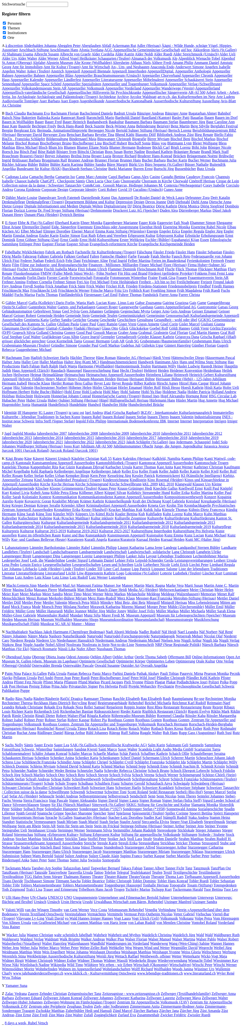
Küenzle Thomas (175, 510)
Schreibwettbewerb (86, 779)
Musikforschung (206, 619)
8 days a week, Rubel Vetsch (26, 1023)
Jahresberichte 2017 (141, 438)
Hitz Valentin (23, 387)
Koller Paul (222, 493)
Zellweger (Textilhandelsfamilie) (186, 994)
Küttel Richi (104, 514)
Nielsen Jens (170, 640)
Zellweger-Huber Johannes (22, 1002)
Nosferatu (73, 645)
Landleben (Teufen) (17, 552)
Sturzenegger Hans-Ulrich (51, 852)
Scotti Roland (137, 792)
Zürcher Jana (169, 1011)
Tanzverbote (57, 872)
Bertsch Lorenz (179, 130)
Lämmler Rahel (78, 548)
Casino (155, 177)
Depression (124, 202)
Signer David (108, 800)
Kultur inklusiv (102, 518)
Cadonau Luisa (16, 177)
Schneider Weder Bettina (57, 771)
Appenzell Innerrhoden (129, 71)
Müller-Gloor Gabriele (19, 615)
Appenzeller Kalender (27, 80)
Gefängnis (112, 311)
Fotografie (101, 278)
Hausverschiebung (97, 370)
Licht (138, 565)
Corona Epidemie (27, 190)
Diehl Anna (199, 202)
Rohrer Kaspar (78, 720)
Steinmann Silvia (99, 830)
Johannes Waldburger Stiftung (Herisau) (32, 446)
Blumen (70, 147)
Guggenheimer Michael (34, 350)
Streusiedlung (148, 843)
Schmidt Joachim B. (184, 766)
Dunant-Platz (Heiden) (41, 215)
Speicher (99, 813)
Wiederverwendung (172, 960)
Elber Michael (31, 231)
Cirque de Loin (227, 181)
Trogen (119, 889)
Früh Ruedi (211, 290)
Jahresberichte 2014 (48, 438)
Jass (172, 442)
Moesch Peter (52, 607)
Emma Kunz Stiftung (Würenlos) (120, 231)
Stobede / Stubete (211, 834)
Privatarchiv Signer (83, 686)
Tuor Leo (231, 889)
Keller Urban (55, 476)
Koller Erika (180, 493)
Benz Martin (180, 126)
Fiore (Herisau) (174, 265)
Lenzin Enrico (31, 565)
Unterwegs (206, 897)
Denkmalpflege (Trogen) (45, 202)
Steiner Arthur (174, 826)
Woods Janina (182, 969)
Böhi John (199, 147)
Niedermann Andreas (111, 640)
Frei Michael (99, 282)
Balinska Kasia (48, 118)
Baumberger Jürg (192, 122)
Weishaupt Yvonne (166, 952)
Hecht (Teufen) (131, 370)
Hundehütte (78, 405)
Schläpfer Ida (175, 762)
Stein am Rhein (29, 826)
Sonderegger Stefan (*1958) (144, 809)
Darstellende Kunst (95, 198)
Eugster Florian (53, 244)
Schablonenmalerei (16, 754)
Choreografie (131, 181)
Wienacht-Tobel (200, 960)
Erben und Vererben (112, 235)
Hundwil (94, 405)
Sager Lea (61, 745)
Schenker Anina (62, 758)
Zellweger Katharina (129, 998)
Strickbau (167, 843)
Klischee (42, 488)
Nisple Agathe (33, 645)
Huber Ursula (36, 400)
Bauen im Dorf (226, 118)
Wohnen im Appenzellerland (80, 969)
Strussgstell (210, 843)
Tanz (188, 868)
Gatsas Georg (228, 307)
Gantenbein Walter (42, 307)
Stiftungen (189, 834)
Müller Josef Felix (141, 611)
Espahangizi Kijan (185, 240)
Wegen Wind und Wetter (151, 948)
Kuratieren (75, 539)
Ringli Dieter (45, 716)
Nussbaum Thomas (110, 649)
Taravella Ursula (80, 872)
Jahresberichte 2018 (172, 438)
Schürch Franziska (185, 779)
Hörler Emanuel (130, 387)
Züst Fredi (40, 1015)
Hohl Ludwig (92, 392)
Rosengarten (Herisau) (19, 728)
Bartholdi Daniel (127, 118)
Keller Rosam (12, 476)
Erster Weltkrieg (132, 240)
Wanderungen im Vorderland (127, 943)
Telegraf (123, 872)
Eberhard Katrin (67, 223)
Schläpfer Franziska (149, 762)
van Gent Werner (76, 910)
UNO (68, 897)
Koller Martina (202, 493)
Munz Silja (92, 615)
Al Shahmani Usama (17, 54)
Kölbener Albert (91, 493)
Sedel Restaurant (162, 792)
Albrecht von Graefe (75, 54)
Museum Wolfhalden (56, 619)
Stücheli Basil (50, 847)
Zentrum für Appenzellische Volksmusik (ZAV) (153, 1002)
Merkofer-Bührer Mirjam (68, 598)
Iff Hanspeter (28, 413)
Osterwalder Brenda (47, 665)
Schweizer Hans (102, 788)
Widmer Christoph (39, 960)
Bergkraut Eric (25, 130)
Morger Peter (157, 607)
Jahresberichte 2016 (110, 438)
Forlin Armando (14, 278)
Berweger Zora (54, 135)
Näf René (225, 632)
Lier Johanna (12, 569)
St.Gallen (65, 817)
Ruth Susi (224, 733)
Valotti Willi (14, 910)
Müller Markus (167, 611)
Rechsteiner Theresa (17, 703)
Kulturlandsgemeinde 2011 (110, 522)
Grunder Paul (88, 345)
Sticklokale (185, 830)
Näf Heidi (169, 632)
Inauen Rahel (91, 417)
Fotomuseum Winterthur (128, 278)
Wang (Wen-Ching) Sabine (189, 943)
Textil (167, 872)
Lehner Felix (124, 560)
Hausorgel (74, 370)
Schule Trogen (66, 783)
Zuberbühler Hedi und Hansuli (88, 1011)
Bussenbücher (185, 169)
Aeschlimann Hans (64, 50)
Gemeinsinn (156, 315)
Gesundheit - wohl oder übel (175, 320)
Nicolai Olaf (213, 636)
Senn (152, 796)
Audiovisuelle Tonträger (20, 101)
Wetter (177, 956)
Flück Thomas (186, 269)
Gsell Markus (109, 345)
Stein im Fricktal (106, 826)
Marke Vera (175, 585)
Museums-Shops (86, 619)
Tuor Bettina (213, 889)
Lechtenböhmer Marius (210, 556)
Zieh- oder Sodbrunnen (111, 1006)
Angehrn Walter (14, 71)
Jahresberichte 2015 (79, 438)
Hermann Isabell (14, 383)
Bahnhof (224, 113)
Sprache (51, 817)
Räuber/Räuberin (46, 699)
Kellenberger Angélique (72, 471)
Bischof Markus (203, 139)
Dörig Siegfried (212, 206)
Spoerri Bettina (200, 813)
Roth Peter (211, 728)
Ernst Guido (69, 240)
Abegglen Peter (69, 46)
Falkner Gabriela (50, 256)
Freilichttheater (188, 282)
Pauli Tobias (169, 673)
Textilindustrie (209, 872)
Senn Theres (186, 796)
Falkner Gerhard (76, 256)
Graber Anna (128, 333)
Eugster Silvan (77, 244)
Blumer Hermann (122, 147)
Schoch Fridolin (223, 771)
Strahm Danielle (165, 839)
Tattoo (99, 872)
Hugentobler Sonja (16, 405)
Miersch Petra (78, 602)
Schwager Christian (17, 788)
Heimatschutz (75, 375)
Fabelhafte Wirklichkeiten (24, 252)
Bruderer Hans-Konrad (155, 156)
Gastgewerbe (129, 307)
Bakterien (29, 118)
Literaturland (55, 573)
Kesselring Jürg (119, 476)
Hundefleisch (58, 405)
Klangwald (183, 484)
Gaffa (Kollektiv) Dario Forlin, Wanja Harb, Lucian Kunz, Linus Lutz (81, 303)
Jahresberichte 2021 (48, 442)
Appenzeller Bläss (59, 75)
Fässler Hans (185, 252)
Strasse (7, 843)
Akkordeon (201, 50)
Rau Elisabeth (151, 699)
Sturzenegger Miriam (154, 852)
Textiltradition (12, 877)
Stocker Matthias (28, 839)
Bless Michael (27, 147)
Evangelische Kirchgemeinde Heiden (166, 244)
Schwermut (94, 792)
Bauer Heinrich (74, 122)
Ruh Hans (170, 733)
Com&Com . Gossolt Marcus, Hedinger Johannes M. (123, 185)
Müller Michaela (192, 611)
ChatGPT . (48, 181)
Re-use (199, 699)
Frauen (181, 278)
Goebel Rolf (159, 328)
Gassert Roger (107, 307)
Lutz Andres (24, 577)
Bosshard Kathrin (159, 152)
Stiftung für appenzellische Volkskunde (151, 834)
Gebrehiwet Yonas (47, 311)
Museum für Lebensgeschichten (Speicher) (188, 615)
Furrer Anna (168, 295)
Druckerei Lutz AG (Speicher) (136, 210)
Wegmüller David (184, 948)
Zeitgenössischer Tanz (84, 994)
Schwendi (77, 792)
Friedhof (204, 286)
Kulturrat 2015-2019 (50, 531)
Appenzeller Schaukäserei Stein (189, 80)
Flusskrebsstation (26, 273)
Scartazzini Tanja (207, 749)
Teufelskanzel (140, 872)
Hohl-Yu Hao (151, 392)
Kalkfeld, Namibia (166, 458)
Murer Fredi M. (113, 615)
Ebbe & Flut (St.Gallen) (36, 223)
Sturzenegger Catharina (205, 847)
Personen (12, 23)
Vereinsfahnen (75, 914)
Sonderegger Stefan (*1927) (100, 809)
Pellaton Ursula (25, 678)
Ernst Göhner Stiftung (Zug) (37, 240)
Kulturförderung (176, 518)
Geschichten (126, 320)
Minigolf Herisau (174, 602)
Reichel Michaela (158, 703)
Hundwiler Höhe (114, 405)
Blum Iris (55, 147)
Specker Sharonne (78, 813)
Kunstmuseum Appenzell (126, 535)
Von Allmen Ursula (16, 923)
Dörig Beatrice (144, 206)
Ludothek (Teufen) (187, 573)
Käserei (38, 458)
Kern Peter (98, 476)
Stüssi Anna (71, 847)
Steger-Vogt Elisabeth (186, 822)
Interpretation (203, 421)
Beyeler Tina (104, 135)
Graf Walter (32, 337)
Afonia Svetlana (91, 50)
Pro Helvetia (108, 686)
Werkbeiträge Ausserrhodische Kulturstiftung (61, 956)
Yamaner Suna (16, 986)
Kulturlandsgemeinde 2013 (194, 522)
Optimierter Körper (131, 661)
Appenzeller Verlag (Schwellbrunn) (195, 84)
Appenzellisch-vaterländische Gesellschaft (34, 92)
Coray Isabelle (214, 185)
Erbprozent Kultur (142, 235)
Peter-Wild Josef (143, 678)
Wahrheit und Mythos (124, 935)
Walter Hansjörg (54, 943)
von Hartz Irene (115, 923)
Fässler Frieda (164, 252)
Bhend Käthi (124, 135)
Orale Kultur (205, 661)
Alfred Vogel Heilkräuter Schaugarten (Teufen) (94, 58)
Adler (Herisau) (149, 46)
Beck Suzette (95, 126)
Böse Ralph (46, 152)
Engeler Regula (192, 231)
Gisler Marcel (189, 324)
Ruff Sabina (130, 733)
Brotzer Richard (124, 156)
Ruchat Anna (26, 733)
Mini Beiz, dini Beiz (130, 602)
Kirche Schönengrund (91, 484)
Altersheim (120, 63)
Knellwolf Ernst (191, 488)
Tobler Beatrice (93, 881)
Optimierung (185, 661)
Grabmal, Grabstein (153, 333)
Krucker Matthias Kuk (125, 510)
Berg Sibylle (199, 126)
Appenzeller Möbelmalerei (144, 80)
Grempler (107, 337)
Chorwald (180, 181)
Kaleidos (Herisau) (137, 458)
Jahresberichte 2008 (83, 433)
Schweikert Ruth (76, 788)
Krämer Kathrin (92, 501)
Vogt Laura (122, 918)
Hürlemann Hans (162, 400)
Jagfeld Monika (24, 433)
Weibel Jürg (223, 948)
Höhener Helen (80, 387)
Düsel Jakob (221, 210)
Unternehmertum (184, 897)
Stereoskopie (167, 830)
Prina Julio (60, 686)
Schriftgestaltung (145, 779)
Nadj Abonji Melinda (122, 632)
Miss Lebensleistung (203, 602)
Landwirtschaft (115, 552)
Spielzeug (123, 813)
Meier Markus (30, 594)
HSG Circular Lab (222, 396)
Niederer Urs (46, 640)
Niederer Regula (22, 640)
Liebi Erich (179, 565)
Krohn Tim (175, 505)
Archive (123, 97)
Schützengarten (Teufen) (218, 779)
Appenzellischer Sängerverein (164, 92)
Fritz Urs (121, 290)
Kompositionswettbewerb (183, 497)
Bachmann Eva (38, 113)
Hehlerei (150, 370)
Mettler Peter (32, 602)
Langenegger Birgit (16, 556)
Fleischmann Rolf (150, 269)
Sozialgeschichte (210, 809)
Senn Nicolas (166, 796)
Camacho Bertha (41, 177)
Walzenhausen (78, 943)
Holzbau (8, 396)
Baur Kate (9, 126)
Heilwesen (21, 375)
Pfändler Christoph (171, 678)
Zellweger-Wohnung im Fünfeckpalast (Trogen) (80, 1002)
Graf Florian (178, 333)
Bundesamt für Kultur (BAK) (39, 169)
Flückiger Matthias (212, 269)
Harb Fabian (30, 366)
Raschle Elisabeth (126, 699)
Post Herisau (18, 686)
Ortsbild (24, 665)
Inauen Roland (113, 417)
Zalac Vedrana (16, 994)
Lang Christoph (183, 552)
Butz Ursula (206, 169)
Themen (11, 28)
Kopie (19, 501)
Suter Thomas (58, 860)
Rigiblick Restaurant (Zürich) (164, 711)
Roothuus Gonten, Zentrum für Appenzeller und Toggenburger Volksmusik (99, 724)
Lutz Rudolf (79, 577)
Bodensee (144, 147)
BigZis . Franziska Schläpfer (23, 139)
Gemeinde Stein (77, 315)
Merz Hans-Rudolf (102, 598)
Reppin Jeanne (135, 707)
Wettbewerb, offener (155, 956)
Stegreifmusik (214, 822)
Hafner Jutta (11, 362)
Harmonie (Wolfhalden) (96, 366)
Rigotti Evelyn (199, 711)
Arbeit (211, 92)
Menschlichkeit (13, 598)
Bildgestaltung (57, 139)
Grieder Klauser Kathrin (156, 337)
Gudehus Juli (131, 345)
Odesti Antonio (77, 657)
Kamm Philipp (192, 458)
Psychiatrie (165, 686)
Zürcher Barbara (145, 1011)
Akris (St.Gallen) (224, 50)
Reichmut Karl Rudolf (189, 703)
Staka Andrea (198, 817)
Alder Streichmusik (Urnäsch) (196, 54)
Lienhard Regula (222, 565)
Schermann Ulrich (156, 758)
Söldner (16, 809)
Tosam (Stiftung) (200, 885)
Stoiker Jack (117, 839)
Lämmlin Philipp (104, 548)
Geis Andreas (181, 311)
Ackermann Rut (124, 46)
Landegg (170, 548)
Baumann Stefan (165, 122)
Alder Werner (48, 58)
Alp (174, 58)
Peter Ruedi (81, 678)
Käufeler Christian (85, 458)
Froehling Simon (163, 290)
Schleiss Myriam (43, 766)
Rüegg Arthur (74, 733)
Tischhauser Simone (39, 881)
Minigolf (153, 602)
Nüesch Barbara (214, 645)
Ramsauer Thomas (98, 699)
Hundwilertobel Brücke (146, 405)
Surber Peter (200, 856)
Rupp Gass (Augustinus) (197, 733)
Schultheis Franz (107, 783)
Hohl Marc (111, 392)
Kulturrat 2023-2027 (114, 531)
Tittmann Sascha (68, 881)
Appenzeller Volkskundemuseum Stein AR (34, 88)
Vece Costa (98, 910)
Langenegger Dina (46, 556)
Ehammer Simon (203, 223)
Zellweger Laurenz (160, 998)
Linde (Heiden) (49, 569)
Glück (123, 328)
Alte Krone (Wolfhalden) (93, 63)
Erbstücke (192, 235)
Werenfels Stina (14, 956)
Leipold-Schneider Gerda (154, 560)
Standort (8, 822)
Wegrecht (206, 948)
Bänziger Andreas (150, 113)
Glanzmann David (16, 328)
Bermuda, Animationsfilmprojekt (62, 130)
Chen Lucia (94, 181)
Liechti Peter (199, 565)
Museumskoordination (116, 619)
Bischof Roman (27, 143)
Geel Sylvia (71, 311)
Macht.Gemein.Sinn (21, 585)
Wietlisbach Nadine (35, 965)
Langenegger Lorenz (77, 556)
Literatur (8, 573)
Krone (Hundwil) (94, 510)
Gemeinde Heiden (51, 315)
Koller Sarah (11, 497)
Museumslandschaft (149, 619)
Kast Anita (165, 467)
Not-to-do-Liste (122, 645)
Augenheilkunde (91, 101)
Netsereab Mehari (189, 636)
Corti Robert (107, 190)
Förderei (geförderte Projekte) (171, 273)
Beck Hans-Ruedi (70, 126)
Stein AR (49, 826)
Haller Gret (30, 362)
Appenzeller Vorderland (123, 88)
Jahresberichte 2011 (176, 433)
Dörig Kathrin (166, 206)
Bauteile (24, 126)
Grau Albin (70, 337)
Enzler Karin (49, 235)
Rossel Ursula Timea (71, 728)
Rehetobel (136, 703)
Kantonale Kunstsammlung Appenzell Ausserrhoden (55, 463)
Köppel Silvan (115, 493)
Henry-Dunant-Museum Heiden (92, 379)
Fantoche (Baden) (113, 256)
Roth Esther (193, 728)
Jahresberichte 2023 (110, 442)
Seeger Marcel (215, 792)
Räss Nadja (23, 699)
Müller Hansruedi (49, 611)
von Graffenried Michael (50, 923)
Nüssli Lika (66, 649)
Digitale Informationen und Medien (51, 206)
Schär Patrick (130, 754)
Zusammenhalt (148, 1015)
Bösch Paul (28, 152)
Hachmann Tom (18, 358)
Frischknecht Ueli (43, 290)
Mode (36, 607)
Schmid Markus (113, 766)
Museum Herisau (27, 619)
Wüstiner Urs (204, 969)
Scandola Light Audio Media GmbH (165, 749)
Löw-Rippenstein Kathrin (96, 573)
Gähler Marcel (17, 303)
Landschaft (41, 552)
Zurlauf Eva (127, 1015)
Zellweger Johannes (98, 998)
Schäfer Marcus (80, 754)
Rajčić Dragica (71, 699)
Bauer (39, 122)
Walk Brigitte (70, 939)
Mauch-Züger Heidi (112, 590)
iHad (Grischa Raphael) (122, 413)
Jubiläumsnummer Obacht (133, 446)
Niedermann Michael (144, 640)
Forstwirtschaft (80, 278)
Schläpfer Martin (199, 762)
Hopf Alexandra (172, 396)
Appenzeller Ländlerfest (62, 80)
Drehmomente (101, 210)
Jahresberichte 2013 (17, 438)
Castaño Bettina (173, 177)
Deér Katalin (220, 198)
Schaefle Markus (106, 754)
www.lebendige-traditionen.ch (160, 973)
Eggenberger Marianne (120, 223)
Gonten (69, 333)
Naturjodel (95, 636)
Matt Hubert (86, 590)
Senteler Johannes (210, 796)
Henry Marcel (55, 379)
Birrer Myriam (158, 139)
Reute (207, 707)
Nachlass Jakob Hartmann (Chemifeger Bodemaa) (67, 632)
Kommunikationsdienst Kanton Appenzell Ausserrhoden (120, 497)
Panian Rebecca (79, 673)
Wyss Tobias (11, 977)
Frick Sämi (77, 286)
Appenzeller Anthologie (193, 71)
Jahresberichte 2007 (52, 433)
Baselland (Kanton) (156, 118)
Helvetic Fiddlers (31, 379)
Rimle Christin (23, 716)
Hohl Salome (130, 392)
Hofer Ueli (231, 387)
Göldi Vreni (200, 328)
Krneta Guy (157, 505)
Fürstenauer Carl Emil (100, 295)
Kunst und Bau (73, 535)
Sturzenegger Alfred (140, 847)
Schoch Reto (75, 775)
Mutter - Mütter (83, 624)
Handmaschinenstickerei (118, 362)
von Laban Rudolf (142, 923)
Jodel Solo (220, 442)
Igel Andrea (94, 413)
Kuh (141, 514)
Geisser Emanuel (205, 311)
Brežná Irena (80, 156)
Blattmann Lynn (179, 143)
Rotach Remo (117, 728)
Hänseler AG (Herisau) (134, 358)
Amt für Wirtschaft (95, 67)
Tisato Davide (12, 881)
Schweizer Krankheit (158, 788)
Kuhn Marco (193, 514)
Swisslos (94, 860)
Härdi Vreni (161, 358)
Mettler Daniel (228, 598)
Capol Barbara (119, 177)
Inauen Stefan (135, 417)
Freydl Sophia (33, 286)
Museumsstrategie (179, 619)
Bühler (33, 164)
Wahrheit (100, 935)
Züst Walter (74, 1015)
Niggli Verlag (229, 640)
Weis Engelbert (53, 952)
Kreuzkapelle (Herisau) (218, 501)
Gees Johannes (92, 311)
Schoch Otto (55, 775)
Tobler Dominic (144, 881)
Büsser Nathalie (197, 164)
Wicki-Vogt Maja (214, 956)
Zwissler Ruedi (198, 1015)
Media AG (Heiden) (143, 590)
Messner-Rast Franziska (154, 598)
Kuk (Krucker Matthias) (71, 518)
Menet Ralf (225, 594)
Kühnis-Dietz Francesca (207, 510)
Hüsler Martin (186, 400)
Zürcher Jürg (189, 1011)
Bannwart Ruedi (73, 118)
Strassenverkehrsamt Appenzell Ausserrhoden (48, 843)
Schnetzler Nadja (90, 771)
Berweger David (29, 135)
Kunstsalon (155, 535)
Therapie (157, 877)
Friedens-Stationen (152, 286)
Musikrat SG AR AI (55, 624)
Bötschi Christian (91, 152)
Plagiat (160, 682)
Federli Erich (55, 261)
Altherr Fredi (161, 63)
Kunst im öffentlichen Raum (39, 535)
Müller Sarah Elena (220, 611)
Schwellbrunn (58, 792)
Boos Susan (114, 152)
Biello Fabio (223, 135)
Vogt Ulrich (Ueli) (145, 918)
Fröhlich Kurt (139, 290)
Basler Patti (180, 118)
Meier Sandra (52, 594)
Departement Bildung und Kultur (90, 202)
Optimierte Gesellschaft (97, 661)
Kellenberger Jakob (106, 471)
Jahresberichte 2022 (79, 442)
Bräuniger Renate (186, 152)
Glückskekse (139, 328)
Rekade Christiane (29, 707)
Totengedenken (225, 885)
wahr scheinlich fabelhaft (73, 935)
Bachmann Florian (65, 113)
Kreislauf (193, 501)
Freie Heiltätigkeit (124, 282)
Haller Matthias (51, 362)
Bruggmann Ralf (54, 160)
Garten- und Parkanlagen (76, 307)
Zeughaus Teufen (80, 1006)
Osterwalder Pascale (78, 665)
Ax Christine (11, 105)
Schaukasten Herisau (18, 758)
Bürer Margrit (117, 164)
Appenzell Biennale (96, 71)
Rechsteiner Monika (220, 699)
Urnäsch (40, 902)
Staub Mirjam (67, 822)
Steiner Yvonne (216, 826)
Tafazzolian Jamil (76, 868)
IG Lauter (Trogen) (53, 413)
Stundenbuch (114, 847)
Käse (28, 458)
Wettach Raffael (127, 956)
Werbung (229, 952)
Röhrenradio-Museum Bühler (133, 716)
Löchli (71, 573)
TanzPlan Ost (221, 868)
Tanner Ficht (174, 868)
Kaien (117, 458)
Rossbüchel (45, 728)
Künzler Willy (63, 514)
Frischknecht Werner (74, 290)
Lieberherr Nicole (156, 565)
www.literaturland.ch (200, 973)
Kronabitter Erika (67, 510)
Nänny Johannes (14, 636)
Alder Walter (27, 58)
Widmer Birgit (13, 960)
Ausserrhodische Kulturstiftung (177, 101)
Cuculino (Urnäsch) (148, 190)
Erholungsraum (213, 235)
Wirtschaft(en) (180, 965)
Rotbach (157, 728)
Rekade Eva (53, 707)
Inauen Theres (158, 417)
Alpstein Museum (59, 63)
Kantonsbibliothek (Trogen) (117, 463)
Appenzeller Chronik (197, 75)
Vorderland (226, 923)
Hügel (103, 400)
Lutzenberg (117, 577)
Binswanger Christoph (114, 139)
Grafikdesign (51, 337)
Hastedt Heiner (212, 366)
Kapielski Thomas (16, 467)
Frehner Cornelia (39, 282)
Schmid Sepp (136, 766)
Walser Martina (183, 939)
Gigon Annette (148, 324)
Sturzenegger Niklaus (187, 852)
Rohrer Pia (99, 720)
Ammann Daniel (206, 63)
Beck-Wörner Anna (120, 126)
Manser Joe (112, 585)
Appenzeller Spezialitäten (81, 84)
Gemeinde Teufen (104, 315)
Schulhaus (86, 783)
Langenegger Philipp (109, 556)
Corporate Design (55, 190)
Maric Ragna (155, 585)
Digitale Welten (91, 206)
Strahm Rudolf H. (218, 839)
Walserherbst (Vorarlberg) (21, 943)
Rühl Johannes (97, 733)
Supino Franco (131, 856)
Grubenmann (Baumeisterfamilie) (165, 341)
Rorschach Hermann (172, 724)
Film (15, 265)
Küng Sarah (26, 514)
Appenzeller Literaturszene (102, 80)
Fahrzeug (29, 256)
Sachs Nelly (14, 745)
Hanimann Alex (167, 362)
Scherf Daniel (131, 758)
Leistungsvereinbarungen (193, 560)
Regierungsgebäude (112, 703)
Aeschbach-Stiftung (34, 50)
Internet (173, 421)
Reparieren (114, 707)
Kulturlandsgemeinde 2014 (22, 527)
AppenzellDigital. (160, 71)
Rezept (217, 707)
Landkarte (229, 548)
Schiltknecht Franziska (39, 762)
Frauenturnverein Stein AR (208, 278)
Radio (9, 699)
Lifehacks (29, 569)
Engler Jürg (214, 231)
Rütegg (114, 733)
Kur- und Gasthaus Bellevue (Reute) (38, 539)
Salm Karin (156, 745)
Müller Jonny (116, 611)
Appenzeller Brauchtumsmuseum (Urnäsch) (107, 75)
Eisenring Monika (176, 227)
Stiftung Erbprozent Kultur (99, 834)
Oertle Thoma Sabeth (151, 657)
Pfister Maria (53, 682)
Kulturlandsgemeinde (73, 522)
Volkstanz (186, 918)
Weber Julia (29, 948)
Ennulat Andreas (25, 235)
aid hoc (186, 50)
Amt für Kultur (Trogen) (62, 67)
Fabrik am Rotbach (59, 252)
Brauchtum (10, 156)
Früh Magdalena (189, 290)
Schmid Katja (89, 766)
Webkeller (116, 948)
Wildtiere (91, 965)
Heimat (35, 375)
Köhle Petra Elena (64, 493)
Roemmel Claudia (170, 716)
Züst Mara (56, 1015)
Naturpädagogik (163, 636)
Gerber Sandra (61, 320)
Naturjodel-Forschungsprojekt (127, 636)
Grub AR (118, 341)
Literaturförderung (30, 573)
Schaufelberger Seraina (207, 754)
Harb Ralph (49, 366)
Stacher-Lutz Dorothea (125, 817)
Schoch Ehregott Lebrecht (190, 771)
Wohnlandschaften (116, 969)
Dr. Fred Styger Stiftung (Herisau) (64, 210)
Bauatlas (196, 118)
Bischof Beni (180, 139)
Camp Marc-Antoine (91, 177)
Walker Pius (115, 939)
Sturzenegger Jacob (87, 852)
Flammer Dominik (122, 269)
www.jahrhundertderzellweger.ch (38, 973)
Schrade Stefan (13, 779)
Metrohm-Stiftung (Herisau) (194, 598)
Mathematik (67, 590)
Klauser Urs (202, 484)
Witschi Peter (202, 965)
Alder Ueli (227, 54)
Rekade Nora (73, 707)
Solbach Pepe (33, 809)
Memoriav (208, 594)
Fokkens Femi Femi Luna (213, 273)
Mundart (76, 615)
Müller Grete (25, 611)
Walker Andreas (93, 939)
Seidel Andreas (66, 796)
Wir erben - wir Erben (115, 965)
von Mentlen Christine (173, 923)
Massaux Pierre (45, 590)
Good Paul (84, 333)
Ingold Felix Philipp (91, 421)
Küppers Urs (85, 514)
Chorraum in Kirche (157, 181)
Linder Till (94, 569)
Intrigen (220, 421)
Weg (128, 948)
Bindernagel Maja (82, 139)
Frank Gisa (167, 278)
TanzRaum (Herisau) (18, 872)
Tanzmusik (201, 868)
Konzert (210, 497)
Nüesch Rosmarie (43, 649)
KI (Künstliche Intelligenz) (201, 476)
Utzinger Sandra (204, 902)
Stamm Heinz (220, 817)
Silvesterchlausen (26, 805)
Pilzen (149, 682)
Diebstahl (182, 202)
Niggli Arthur (191, 640)
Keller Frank (148, 471)
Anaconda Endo (162, 67)
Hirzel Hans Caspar (194, 383)
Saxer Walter (127, 749)
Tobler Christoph (119, 881)
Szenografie (111, 860)
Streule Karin (107, 843)
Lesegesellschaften (57, 565)
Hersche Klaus (39, 383)
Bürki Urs (136, 164)
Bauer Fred (53, 122)
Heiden (163, 370)
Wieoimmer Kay (225, 960)
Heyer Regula (122, 383)
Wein (37, 952)
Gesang (93, 320)
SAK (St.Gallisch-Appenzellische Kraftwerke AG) (108, 745)
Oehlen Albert (101, 657)
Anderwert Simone (189, 67)
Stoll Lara (134, 839)
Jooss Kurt (72, 446)
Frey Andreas (12, 286)
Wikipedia (58, 965)
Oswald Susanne (107, 665)
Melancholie (136, 594)
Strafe (147, 839)
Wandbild (97, 943)
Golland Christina (49, 333)
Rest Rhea (154, 707)
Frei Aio (83, 282)
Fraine (153, 278)
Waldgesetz (10, 939)
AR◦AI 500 (196, 92)
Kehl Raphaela (42, 471)
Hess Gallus (83, 383)
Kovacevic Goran (38, 501)
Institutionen (15, 33)
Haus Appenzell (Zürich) (31, 370)
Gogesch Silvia (23, 333)
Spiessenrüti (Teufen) (148, 813)
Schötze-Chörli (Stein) (219, 775)
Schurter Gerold (133, 783)
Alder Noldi (144, 54)
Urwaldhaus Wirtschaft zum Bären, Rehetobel (128, 902)
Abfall (106, 46)
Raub (167, 699)
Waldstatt (51, 939)
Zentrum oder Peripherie (47, 1006)
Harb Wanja (68, 366)
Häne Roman (106, 358)
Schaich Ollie (179, 754)
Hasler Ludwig (188, 366)
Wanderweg (159, 943)
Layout (151, 556)
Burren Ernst (143, 169)
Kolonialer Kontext (36, 497)
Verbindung (167, 910)
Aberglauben (91, 46)
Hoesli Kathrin (192, 387)
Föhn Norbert (106, 273)
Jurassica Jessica (216, 446)
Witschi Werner (225, 965)
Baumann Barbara (138, 122)
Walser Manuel (159, 939)
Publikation (10, 691)
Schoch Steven (97, 775)
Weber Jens (10, 948)
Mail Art (69, 585)
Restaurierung (191, 707)
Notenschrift (144, 645)
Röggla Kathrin (98, 716)
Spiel (111, 813)
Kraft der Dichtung (146, 501)
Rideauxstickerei (107, 711)
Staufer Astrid (130, 822)
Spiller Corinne (176, 813)
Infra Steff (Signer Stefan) (55, 421)
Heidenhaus (212, 370)
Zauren (33, 994)
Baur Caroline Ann (220, 122)
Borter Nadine (134, 152)
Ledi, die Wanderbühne (47, 560)
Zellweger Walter (215, 998)
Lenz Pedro (10, 565)
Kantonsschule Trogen (211, 463)
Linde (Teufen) (73, 569)
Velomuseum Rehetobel (126, 910)
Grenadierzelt (126, 337)
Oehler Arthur (123, 657)
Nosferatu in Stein (95, 645)
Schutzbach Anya (159, 783)
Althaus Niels (140, 63)
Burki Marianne (120, 169)
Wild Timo (75, 965)
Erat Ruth (88, 235)
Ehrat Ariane (11, 227)
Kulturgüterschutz (26, 522)
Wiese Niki (10, 965)
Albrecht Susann (46, 54)
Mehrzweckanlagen (174, 590)
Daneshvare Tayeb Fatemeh (59, 198)
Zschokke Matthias (50, 1011)
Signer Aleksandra (83, 800)
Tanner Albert (153, 868)
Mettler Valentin (55, 602)
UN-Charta (38, 897)
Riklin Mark (220, 711)
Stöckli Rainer (53, 839)
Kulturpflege (221, 527)
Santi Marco (107, 749)
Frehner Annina (14, 282)
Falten (94, 256)
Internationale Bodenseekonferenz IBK (137, 421)
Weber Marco (49, 948)
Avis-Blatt (228, 101)
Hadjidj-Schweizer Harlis (50, 358)
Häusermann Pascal (220, 358)
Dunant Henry (12, 215)
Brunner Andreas (81, 160)
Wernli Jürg (105, 956)
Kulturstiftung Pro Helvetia (193, 531)
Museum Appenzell (141, 615)
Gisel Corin (169, 324)
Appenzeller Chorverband (161, 75)
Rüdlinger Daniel (50, 733)
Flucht (170, 269)
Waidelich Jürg (184, 935)
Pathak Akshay (148, 673)
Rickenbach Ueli (46, 711)
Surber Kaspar (154, 856)
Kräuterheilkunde (118, 501)
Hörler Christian (104, 387)
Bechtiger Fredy (44, 126)
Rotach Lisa (97, 728)
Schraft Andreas (38, 779)
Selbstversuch (118, 796)
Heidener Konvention (186, 370)
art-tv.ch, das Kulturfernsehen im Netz (186, 97)
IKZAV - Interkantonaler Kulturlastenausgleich (176, 413)
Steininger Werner (71, 830)
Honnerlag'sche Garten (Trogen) (116, 396)
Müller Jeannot (75, 611)
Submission (11, 856)
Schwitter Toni (115, 792)
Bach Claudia (15, 113)
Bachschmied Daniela (96, 113)
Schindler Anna (69, 762)
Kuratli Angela (96, 539)
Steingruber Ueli (14, 830)
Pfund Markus (89, 682)
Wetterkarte (191, 956)
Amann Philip (182, 63)
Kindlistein (138, 480)
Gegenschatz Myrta (135, 311)
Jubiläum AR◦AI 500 (96, 446)
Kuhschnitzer (28, 518)
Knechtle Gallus (165, 488)
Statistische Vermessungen (36, 822)
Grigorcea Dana (187, 337)
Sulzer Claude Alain (104, 856)
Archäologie (26, 97)
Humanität (39, 405)
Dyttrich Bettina (72, 215)
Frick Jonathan (56, 286)
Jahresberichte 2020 (17, 442)
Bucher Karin (177, 160)
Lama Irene (153, 548)
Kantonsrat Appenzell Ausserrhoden (166, 463)
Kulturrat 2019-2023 (82, 531)
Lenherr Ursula (225, 560)
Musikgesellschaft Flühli (20, 624)
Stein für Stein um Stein (75, 826)
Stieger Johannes (208, 830)
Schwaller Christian (48, 788)
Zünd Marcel (122, 1011)
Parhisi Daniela (124, 673)
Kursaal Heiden (148, 539)
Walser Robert (228, 939)
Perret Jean (62, 678)
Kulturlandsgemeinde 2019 (190, 527)
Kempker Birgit (77, 476)
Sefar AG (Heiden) (23, 796)
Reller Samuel (94, 707)
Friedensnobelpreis (182, 286)
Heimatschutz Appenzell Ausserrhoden (115, 375)
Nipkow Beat (12, 645)
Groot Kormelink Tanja (64, 341)
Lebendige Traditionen (175, 556)
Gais (192, 303)
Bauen (209, 118)
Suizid (59, 856)
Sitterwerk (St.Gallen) (108, 805)
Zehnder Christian (53, 994)
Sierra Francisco (35, 800)
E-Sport (11, 223)
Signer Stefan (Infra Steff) (182, 800)
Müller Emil (214, 607)
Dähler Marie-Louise (22, 198)
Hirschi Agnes (167, 383)
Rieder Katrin (131, 711)
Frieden (132, 286)
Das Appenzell (122, 198)
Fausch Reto (181, 256)
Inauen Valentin (182, 417)
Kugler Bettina (126, 514)
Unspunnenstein (85, 897)
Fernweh (217, 261)
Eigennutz (85, 227)
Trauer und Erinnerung (60, 889)
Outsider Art (130, 665)
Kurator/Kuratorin (121, 539)
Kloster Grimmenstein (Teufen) (73, 488)
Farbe (132, 256)
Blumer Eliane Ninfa (92, 147)
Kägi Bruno (14, 458)
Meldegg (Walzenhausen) (180, 594)
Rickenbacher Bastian (76, 711)
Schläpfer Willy (225, 762)
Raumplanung (182, 699)
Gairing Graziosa (176, 303)
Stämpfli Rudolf (175, 817)
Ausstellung (211, 101)
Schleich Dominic (15, 766)
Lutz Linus (60, 577)
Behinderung (146, 126)
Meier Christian (201, 590)
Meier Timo (73, 594)
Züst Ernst (23, 1015)
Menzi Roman (37, 598)
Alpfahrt (39, 63)
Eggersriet (165, 223)
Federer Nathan (32, 261)
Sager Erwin (43, 745)
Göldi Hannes (179, 328)
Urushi (87, 902)
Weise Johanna (77, 952)
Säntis (28, 745)
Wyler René (225, 973)
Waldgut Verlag (31, 939)
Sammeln (196, 745)
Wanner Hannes (222, 943)
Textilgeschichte (185, 872)
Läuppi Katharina (131, 548)
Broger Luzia (101, 156)
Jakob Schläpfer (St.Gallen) (147, 442)
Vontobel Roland (204, 923)
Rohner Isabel (12, 720)
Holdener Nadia (174, 392)
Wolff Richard (142, 969)
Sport (6, 817)
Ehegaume (224, 223)
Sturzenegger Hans (16, 852)
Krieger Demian (23, 505)
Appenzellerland (207, 88)
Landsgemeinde (91, 552)
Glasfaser (37, 328)
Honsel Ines (151, 396)
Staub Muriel (89, 822)
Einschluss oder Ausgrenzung (116, 227)
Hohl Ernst (72, 392)
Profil (123, 686)
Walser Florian (136, 939)
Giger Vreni (127, 324)
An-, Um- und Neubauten (130, 67)
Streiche (90, 843)
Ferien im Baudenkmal (168, 261)
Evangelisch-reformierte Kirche (114, 244)
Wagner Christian (40, 935)
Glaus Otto (110, 328)
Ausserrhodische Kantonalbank (128, 101)
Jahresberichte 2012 (207, 433)
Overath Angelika (154, 665)
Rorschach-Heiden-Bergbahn (211, 724)
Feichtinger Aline (95, 261)
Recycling (79, 703)
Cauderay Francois (200, 177)
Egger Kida (147, 223)
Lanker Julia (135, 556)
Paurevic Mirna (191, 673)
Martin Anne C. (216, 585)
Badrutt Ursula (125, 113)
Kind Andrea (43, 480)
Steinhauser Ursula (42, 830)
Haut (115, 370)
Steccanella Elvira (155, 822)
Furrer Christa (189, 295)
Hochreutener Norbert (51, 387)
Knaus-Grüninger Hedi (134, 488)
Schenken (42, 758)
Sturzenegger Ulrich (219, 852)
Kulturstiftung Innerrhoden (151, 531)
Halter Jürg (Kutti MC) (81, 362)
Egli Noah (181, 223)
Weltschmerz (211, 952)
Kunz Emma (173, 535)
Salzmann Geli (177, 745)
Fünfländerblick (71, 295)
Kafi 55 (106, 458)
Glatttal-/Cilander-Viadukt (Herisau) (73, 328)
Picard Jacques (112, 682)
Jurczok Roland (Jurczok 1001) (73, 450)
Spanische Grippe (50, 813)
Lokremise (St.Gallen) (142, 573)
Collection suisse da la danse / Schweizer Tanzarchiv (42, 185)
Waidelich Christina (157, 935)
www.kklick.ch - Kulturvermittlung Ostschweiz (100, 973)
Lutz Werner (98, 577)
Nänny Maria (38, 636)
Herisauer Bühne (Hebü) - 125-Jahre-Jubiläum (191, 379)
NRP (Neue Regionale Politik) (178, 645)
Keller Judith (169, 471)
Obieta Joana (55, 657)
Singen (45, 805)
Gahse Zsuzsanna (148, 303)
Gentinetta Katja (36, 320)
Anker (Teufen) (38, 71)
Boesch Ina (10, 152)
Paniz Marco (101, 673)
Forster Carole (58, 278)
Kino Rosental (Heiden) (165, 480)
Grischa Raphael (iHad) (218, 337)
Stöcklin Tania (75, 839)
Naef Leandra (187, 632)
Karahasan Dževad (90, 467)
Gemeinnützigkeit (132, 315)
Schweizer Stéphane (190, 788)
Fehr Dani (73, 261)
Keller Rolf (228, 471)
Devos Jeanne (155, 202)
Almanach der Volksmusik (151, 58)
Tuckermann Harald (188, 889)
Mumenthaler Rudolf (53, 615)
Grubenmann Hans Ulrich (211, 341)
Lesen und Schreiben (117, 565)
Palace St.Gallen (34, 673)
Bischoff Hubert (115, 143)
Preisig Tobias (40, 686)
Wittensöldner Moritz (18, 969)
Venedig (151, 910)
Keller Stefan (34, 476)
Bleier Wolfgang (205, 143)
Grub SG (132, 341)
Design (139, 202)
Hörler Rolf (152, 387)
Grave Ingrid (89, 337)
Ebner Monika (91, 223)
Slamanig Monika (204, 805)
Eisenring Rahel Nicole (208, 227)
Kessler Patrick (143, 476)
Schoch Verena (143, 775)
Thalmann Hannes (77, 877)
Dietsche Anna (220, 202)
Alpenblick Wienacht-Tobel (199, 58)
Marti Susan (194, 585)
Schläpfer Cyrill (121, 762)
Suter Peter (38, 860)
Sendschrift (138, 796)
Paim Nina (13, 673)
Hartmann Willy (164, 366)
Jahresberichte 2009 (114, 433)
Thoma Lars (174, 877)
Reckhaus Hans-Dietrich (52, 703)
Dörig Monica (188, 206)
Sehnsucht (46, 796)
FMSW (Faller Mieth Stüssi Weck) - (68, 273)
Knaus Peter (107, 488)
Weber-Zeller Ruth (94, 948)
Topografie (177, 885)
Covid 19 (125, 190)
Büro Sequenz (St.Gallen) (164, 164)
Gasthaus (146, 307)
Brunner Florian (107, 160)
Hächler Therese (82, 358)
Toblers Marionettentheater (41, 885)
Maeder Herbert (50, 585)
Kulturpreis (10, 531)
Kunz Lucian (194, 535)
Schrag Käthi (61, 779)
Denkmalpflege (13, 202)
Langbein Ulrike (208, 552)
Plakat (171, 682)
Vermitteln (115, 914)
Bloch (43, 147)
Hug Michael (228, 400)
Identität (10, 413)
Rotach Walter (139, 728)
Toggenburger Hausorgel (123, 885)
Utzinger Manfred (177, 902)
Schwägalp (181, 783)
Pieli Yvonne (133, 682)
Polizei (213, 682)
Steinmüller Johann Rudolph (134, 830)
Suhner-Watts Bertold (37, 856)
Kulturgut (48, 522)
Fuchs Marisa (24, 295)
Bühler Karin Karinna (66, 164)
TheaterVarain (139, 877)
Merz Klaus (126, 598)
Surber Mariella (178, 856)
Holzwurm (42, 396)
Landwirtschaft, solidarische (149, 552)
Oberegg (38, 657)
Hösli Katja (213, 387)
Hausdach (58, 370)
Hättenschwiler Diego (187, 358)
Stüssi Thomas (92, 847)
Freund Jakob (223, 282)
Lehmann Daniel (101, 560)
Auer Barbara (49, 101)
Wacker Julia (16, 935)
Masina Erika (23, 590)
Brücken (179, 156)
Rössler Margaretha (221, 716)
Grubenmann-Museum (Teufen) (26, 345)
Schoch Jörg (11, 775)
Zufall (88, 1015)
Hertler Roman (62, 383)
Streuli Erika (128, 843)
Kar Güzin (67, 467)
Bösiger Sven (66, 152)
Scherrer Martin (183, 758)
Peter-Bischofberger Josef (110, 678)
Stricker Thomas (188, 843)
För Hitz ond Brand (132, 273)
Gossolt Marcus (105, 333)
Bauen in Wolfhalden (18, 122)
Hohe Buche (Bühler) (47, 392)
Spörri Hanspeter (226, 813)
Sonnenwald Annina (181, 809)
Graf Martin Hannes (204, 333)
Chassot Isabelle (27, 181)
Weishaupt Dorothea (104, 952)
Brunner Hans (130, 160)
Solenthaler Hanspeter (61, 809)
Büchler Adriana (14, 164)
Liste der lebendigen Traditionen (203, 569)
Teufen (157, 872)
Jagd (7, 433)
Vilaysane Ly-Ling (30, 918)
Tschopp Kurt (161, 889)
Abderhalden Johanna (40, 46)
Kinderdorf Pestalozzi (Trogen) (78, 480)
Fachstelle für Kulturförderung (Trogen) (105, 252)
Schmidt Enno (157, 766)
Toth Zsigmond (13, 889)
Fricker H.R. (115, 286)
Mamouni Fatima (90, 585)
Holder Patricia (198, 392)
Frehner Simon (64, 282)
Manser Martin (133, 585)
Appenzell (72, 71)
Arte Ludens (225, 97)
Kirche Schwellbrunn (125, 484)
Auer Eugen (69, 101)
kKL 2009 (150, 484)
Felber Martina (139, 261)
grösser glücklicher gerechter (24, 341)
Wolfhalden (162, 969)
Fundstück (150, 295)
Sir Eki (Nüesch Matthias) (71, 805)
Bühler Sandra (95, 164)
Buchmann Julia (224, 160)
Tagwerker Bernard (105, 868)
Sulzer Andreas (76, 856)
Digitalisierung (115, 206)
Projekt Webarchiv (142, 686)
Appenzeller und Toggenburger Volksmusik (135, 84)
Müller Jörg (96, 611)
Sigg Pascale (58, 800)
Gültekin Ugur (153, 345)
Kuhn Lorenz (173, 514)
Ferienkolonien (198, 261)
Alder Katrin (124, 54)
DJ (129, 206)
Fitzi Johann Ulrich (92, 269)
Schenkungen (109, 758)
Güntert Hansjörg (177, 345)
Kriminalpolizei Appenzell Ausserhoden (116, 505)
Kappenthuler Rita (44, 467)
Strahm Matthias (191, 839)
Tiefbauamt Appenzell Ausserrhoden (212, 877)
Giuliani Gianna (213, 324)
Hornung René (197, 396)
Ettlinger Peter (30, 244)
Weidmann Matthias (17, 952)
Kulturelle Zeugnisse (130, 518)
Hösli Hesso (171, 387)
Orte (8, 38)
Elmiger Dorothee (56, 231)
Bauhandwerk (97, 122)
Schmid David (67, 766)
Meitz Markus (115, 594)
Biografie (139, 139)
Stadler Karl (153, 817)
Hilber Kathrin (145, 383)
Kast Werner (183, 467)
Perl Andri (45, 678)
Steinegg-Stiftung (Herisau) (141, 826)
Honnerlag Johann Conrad (71, 396)
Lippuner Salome (164, 569)
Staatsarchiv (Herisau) (90, 817)
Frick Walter (95, 286)
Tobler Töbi (11, 885)
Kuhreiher (9, 518)
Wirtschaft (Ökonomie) (151, 965)
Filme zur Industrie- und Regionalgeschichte (53, 265)
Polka (224, 682)
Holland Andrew (223, 392)
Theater (98, 877)
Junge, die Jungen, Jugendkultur (178, 446)
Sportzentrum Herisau (27, 817)
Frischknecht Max (15, 290)
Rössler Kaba (195, 716)
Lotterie (166, 573)
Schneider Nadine (24, 771)
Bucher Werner (199, 160)
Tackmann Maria (18, 868)
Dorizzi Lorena (25, 210)
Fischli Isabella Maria (60, 269)
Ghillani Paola (68, 324)
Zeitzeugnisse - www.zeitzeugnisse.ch (131, 994)
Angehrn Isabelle (218, 67)
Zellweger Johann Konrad (62, 998)
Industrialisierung (207, 417)
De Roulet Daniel (147, 198)
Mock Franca (21, 607)
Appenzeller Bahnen (29, 75)
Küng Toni (44, 514)
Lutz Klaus (43, 577)
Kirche (45, 484)
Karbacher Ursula (118, 467)
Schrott (164, 779)
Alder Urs (9, 58)
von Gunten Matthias (86, 923)
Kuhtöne (45, 518)
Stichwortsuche (13, 4)
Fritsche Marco (102, 290)
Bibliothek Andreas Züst (175, 135)
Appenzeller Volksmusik (85, 88)
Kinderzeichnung (116, 480)
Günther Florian (204, 345)
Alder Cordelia (103, 54)
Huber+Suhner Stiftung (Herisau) (73, 400)
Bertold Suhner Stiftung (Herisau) (141, 130)
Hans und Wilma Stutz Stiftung (203, 362)
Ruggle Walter (151, 733)
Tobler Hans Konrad (172, 881)
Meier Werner (93, 594)
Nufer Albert (85, 649)
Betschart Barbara (80, 135)
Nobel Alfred (55, 645)
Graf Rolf (227, 333)
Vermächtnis (96, 914)
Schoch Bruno (158, 771)
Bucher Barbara (154, 160)
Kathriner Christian (208, 467)
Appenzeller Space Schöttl (41, 84)
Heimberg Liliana (159, 375)
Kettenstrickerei (168, 476)
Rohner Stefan (55, 720)
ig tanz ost (76, 413)
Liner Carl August (117, 569)
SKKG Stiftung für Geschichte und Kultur (158, 805)
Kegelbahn (21, 471)
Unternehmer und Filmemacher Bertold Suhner (134, 897)
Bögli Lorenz (181, 147)
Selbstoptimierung (93, 796)
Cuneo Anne (173, 190)
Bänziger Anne (176, 113)
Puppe (25, 691)
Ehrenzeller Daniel (36, 227)
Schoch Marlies (33, 775)
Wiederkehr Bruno (143, 960)
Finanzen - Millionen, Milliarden (113, 265)
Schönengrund (190, 775)
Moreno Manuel (133, 607)
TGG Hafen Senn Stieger (43, 877)
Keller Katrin (190, 471)
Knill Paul (211, 488)
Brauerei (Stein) (32, 156)
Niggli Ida (210, 640)
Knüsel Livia (19, 493)
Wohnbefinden (46, 969)
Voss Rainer (11, 927)
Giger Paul (88, 324)
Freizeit (206, 282)
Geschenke (108, 320)
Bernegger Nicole (101, 130)
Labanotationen (17, 548)
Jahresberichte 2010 (145, 433)
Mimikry (107, 602)
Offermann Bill (179, 657)
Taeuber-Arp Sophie (47, 868)
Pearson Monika (216, 673)
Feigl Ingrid (118, 261)
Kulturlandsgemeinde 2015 (64, 527)
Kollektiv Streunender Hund (148, 493)
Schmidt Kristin (213, 766)
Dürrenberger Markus (195, 210)
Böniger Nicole (219, 147)
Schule (49, 783)
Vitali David (54, 918)
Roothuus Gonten (121, 720)
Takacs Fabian (132, 868)
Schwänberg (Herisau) (208, 783)
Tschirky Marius (137, 889)
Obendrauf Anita (18, 657)
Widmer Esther (65, 960)
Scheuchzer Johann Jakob (215, 758)
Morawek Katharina (105, 607)
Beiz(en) (163, 126)
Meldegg (153, 594)
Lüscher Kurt (212, 573)
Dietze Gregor (12, 206)
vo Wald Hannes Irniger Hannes (89, 918)
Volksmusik (169, 918)
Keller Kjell (210, 471)
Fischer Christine (30, 269)
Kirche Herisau (62, 484)
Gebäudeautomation (17, 311)
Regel (92, 703)
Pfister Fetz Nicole (28, 682)
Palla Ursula (57, 673)
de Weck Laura (173, 198)
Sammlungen (63, 749)
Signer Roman (150, 800)
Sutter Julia (78, 860)
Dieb (170, 202)
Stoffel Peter (97, 839)
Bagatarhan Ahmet (203, 113)
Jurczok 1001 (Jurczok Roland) (25, 450)
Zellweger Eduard (28, 998)
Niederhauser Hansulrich (75, 640)
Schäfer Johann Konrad (49, 754)
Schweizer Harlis (128, 788)
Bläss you (158, 143)
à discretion (14, 46)
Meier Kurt (10, 594)
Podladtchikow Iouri (192, 682)
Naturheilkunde (74, 636)
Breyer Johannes (57, 156)
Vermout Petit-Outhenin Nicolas (148, 914)
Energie (152, 231)
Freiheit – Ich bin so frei (157, 282)
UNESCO (55, 897)
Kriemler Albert (73, 505)
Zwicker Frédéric (173, 1015)
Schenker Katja (86, 758)
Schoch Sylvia (120, 775)
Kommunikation (64, 497)
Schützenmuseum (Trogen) (22, 783)
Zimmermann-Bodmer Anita (182, 1006)
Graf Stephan (12, 337)
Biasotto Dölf (145, 135)
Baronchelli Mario (100, 118)
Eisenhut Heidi (150, 227)
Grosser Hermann (96, 341)
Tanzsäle (41, 872)
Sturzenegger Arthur (171, 847)
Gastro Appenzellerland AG (175, 307)
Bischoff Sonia (139, 143)
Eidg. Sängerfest (64, 227)
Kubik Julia (152, 510)
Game (201, 303)
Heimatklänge (53, 375)
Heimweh (181, 375)
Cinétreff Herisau (202, 181)
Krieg (6, 505)
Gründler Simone (64, 345)
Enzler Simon (70, 235)
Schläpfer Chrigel (95, 762)
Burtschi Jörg (164, 169)
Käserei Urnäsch (57, 458)
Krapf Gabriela (173, 501)
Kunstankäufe (95, 535)
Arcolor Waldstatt (143, 97)
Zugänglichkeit (105, 1015)
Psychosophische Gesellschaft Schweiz (204, 686)
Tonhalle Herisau (156, 885)
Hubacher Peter (13, 400)
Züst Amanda (210, 1011)
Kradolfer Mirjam (65, 501)
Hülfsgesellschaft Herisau (128, 400)
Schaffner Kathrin (154, 754)
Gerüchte (79, 320)
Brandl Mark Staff (215, 152)
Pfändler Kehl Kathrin (203, 678)
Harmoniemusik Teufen (133, 366)
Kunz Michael (215, 535)
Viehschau (204, 914)
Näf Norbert (208, 632)
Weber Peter (69, 948)
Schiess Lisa (11, 762)
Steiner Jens (195, 826)
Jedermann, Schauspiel (193, 442)
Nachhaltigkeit (17, 632)
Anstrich (57, 71)
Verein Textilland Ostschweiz (41, 914)
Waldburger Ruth (227, 935)
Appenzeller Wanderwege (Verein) (168, 88)
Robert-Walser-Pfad (71, 716)
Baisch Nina (11, 118)
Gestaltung (145, 320)
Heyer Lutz (102, 383)
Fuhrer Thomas (130, 295)
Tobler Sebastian (222, 881)
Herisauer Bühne (142, 379)
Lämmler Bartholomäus (47, 548)
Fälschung (144, 252)
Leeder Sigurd (77, 560)
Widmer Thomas (90, 960)
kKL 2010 (166, 484)
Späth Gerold (26, 813)
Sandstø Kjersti (85, 749)
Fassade (144, 256)
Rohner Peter (34, 720)
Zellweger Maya (188, 998)
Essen (204, 240)
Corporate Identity (83, 190)
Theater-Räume (116, 877)
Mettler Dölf (11, 602)
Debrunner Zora (197, 198)
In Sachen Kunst (68, 417)
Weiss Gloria (191, 952)
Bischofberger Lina (87, 143)
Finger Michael (150, 265)
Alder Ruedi (163, 54)
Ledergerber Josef (15, 560)
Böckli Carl (161, 147)
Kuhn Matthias (215, 514)
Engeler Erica (169, 231)
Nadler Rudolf (149, 632)
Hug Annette (207, 400)
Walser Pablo (206, 939)
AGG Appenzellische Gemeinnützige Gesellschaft (142, 50)
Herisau (123, 379)
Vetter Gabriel (184, 914)
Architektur (107, 97)
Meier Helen (223, 590)
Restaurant (171, 707)
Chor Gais (112, 181)
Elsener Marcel (82, 231)
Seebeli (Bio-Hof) (189, 792)
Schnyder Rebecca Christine (125, 771)
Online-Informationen (208, 657)
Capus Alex (140, 177)
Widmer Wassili (116, 960)
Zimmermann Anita (145, 1006)
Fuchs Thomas (47, 295)
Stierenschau (23, 834)
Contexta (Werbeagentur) (183, 185)
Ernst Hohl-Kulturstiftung (99, 240)
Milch (94, 602)
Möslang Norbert (76, 607)
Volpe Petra (203, 918)
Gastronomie (207, 307)
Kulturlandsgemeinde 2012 (152, 522)
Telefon (110, 872)
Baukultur (116, 122)
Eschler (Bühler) (157, 240)
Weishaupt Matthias (136, 952)
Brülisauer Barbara (26, 160)
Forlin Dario (36, 278)
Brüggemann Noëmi (202, 156)
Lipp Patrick (141, 569)
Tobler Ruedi (199, 881)
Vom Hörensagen (226, 918)
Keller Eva (130, 471)
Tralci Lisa (34, 889)
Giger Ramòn (107, 324)
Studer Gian (30, 847)
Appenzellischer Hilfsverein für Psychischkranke (104, 92)
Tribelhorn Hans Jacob (95, 889)
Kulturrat (27, 531)
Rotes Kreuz (174, 728)
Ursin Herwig (71, 902)
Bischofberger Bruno (55, 143)
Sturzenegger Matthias (120, 852)
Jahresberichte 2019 (203, 438)
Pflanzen (70, 682)
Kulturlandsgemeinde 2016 (106, 527)
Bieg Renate (204, 135)
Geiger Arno (160, 311)
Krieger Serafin (48, 505)
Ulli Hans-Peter (17, 897)
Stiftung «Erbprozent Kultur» (56, 834)
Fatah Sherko (161, 256)
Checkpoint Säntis (71, 181)
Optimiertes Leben (161, 661)
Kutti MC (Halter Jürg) (203, 539)
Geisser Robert (24, 315)
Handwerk (146, 362)
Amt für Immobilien (27, 67)
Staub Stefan (109, 822)
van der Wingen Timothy (44, 910)
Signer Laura (128, 800)
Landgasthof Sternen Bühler (199, 548)
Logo (120, 573)
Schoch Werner (166, 775)
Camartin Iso (65, 177)
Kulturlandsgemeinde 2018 (148, 527)
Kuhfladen (154, 514)
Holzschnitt (24, 396)
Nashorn (55, 636)
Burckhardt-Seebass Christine (85, 169)
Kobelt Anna (39, 493)
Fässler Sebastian (209, 252)
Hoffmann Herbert (16, 392)
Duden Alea (169, 210)
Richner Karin (22, 711)
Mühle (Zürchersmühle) (186, 607)
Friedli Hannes (223, 286)
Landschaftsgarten (64, 552)
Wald (200, 935)
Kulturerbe (155, 518)
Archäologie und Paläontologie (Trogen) (67, 97)
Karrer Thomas (144, 467)
